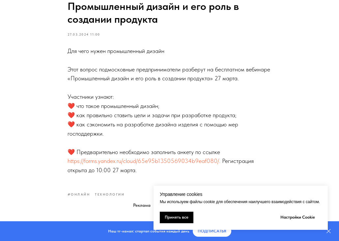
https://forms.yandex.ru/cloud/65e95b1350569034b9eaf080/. (144, 160)
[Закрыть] (328, 231)
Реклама (142, 205)
